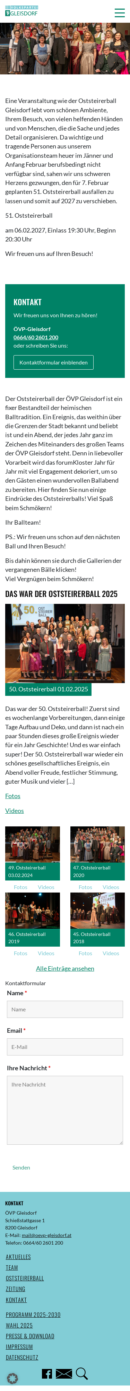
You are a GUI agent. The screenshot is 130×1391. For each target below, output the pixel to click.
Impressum (19, 1346)
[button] (120, 12)
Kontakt (16, 1300)
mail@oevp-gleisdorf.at (46, 1235)
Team (12, 1267)
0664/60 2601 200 (36, 337)
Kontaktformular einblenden (53, 362)
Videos (14, 810)
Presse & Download (30, 1336)
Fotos (12, 796)
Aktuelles (18, 1257)
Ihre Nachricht (29, 1067)
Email (16, 1030)
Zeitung (15, 1289)
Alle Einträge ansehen (65, 968)
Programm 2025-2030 (33, 1314)
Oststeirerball (25, 1278)
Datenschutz (22, 1357)
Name (17, 992)
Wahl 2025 (19, 1325)
